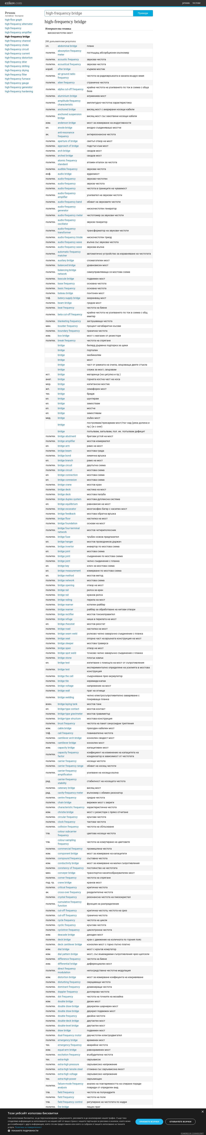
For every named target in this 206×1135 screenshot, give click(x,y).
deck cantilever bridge (70, 944)
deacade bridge (66, 934)
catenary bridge (66, 787)
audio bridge (64, 173)
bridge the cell (65, 676)
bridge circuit (65, 465)
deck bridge (64, 939)
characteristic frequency (71, 807)
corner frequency (67, 877)
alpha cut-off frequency (70, 89)
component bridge (68, 853)
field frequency (66, 1092)
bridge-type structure (69, 718)
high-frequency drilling (17, 66)
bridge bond (64, 455)
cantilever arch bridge (70, 737)
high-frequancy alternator (19, 23)
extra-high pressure (68, 1064)
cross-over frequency (69, 892)
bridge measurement (69, 570)
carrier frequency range (70, 765)
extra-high (63, 1059)
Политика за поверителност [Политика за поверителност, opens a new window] (28, 1127)
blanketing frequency (69, 321)
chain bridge (64, 802)
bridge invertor (66, 546)
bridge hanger (65, 541)
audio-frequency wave (70, 242)
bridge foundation (67, 523)
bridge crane (64, 484)
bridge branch (65, 460)
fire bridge (63, 1106)
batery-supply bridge (69, 298)
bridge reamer (65, 604)
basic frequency (66, 288)
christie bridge (65, 812)
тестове (197, 3)
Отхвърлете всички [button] (180, 1121)
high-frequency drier (16, 61)
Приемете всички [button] (149, 1121)
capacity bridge (66, 747)
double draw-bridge (68, 1006)
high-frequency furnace (18, 78)
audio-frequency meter (70, 215)
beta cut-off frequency (70, 314)
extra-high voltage (67, 1074)
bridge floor (64, 518)
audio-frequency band (70, 201)
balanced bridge (67, 265)
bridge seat (64, 638)
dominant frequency (69, 986)
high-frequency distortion (19, 57)
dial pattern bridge (68, 954)
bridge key (63, 565)
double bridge (65, 1001)
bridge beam (65, 450)
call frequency (65, 733)
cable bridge (64, 728)
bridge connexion (67, 479)
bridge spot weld (67, 653)
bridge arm (64, 445)
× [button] (202, 1112)
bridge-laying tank (67, 704)
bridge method (66, 575)
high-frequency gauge (17, 83)
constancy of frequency (71, 868)
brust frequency (66, 723)
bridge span (64, 648)
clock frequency (66, 821)
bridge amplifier (66, 441)
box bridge (63, 335)
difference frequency (69, 958)
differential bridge (67, 963)
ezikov (13, 3)
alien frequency (66, 82)
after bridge (64, 69)
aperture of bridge (68, 141)
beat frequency (66, 307)
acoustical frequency (69, 64)
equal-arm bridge (67, 1049)
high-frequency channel (18, 40)
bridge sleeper (65, 643)
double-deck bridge (68, 1020)
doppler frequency (68, 991)
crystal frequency (67, 897)
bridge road (64, 628)
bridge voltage (65, 685)
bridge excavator (67, 508)
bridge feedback (67, 513)
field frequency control (70, 1101)
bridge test (64, 662)
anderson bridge (67, 122)
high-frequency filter (16, 74)
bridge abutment (67, 436)
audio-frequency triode (70, 237)
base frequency (66, 283)
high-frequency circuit (17, 49)
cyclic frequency (67, 925)
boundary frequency (69, 330)
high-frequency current (17, 53)
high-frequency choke (17, 45)
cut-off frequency (67, 910)
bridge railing (65, 599)
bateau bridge (65, 293)
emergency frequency (70, 1044)
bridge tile (63, 680)
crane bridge (64, 882)
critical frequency (67, 887)
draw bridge (64, 1030)
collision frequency (68, 826)
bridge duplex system (69, 499)
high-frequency (13, 28)
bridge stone (65, 657)
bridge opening (66, 585)
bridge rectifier (66, 614)
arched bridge (65, 155)
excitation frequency (69, 1054)
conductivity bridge (68, 863)
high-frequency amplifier (18, 32)
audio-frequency (67, 178)
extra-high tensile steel (70, 1069)
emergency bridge (68, 1040)
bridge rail (63, 590)
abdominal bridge (67, 46)
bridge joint (64, 551)
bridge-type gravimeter (70, 713)
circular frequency (68, 816)
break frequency (67, 340)
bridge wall (64, 690)
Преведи (143, 13)
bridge (61, 345)
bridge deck (64, 489)
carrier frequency (67, 761)
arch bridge (64, 150)
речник (186, 3)
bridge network (66, 580)
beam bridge (65, 302)
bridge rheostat (66, 623)
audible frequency (67, 169)
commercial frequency (70, 848)
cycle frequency (66, 920)
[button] (69, 1131)
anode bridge (65, 127)
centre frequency (67, 797)
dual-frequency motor (69, 1035)
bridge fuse (64, 536)
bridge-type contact (68, 708)
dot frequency (65, 996)
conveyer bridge (66, 872)
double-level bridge (68, 1025)
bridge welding (66, 697)
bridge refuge (65, 619)
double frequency (67, 1015)
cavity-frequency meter (70, 792)
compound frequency (69, 858)
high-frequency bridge (17, 36)
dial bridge (63, 949)
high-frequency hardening (19, 91)
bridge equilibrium (68, 504)
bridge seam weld (67, 633)
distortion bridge (67, 977)
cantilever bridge (67, 742)
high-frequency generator (19, 87)
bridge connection (68, 474)
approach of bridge (68, 145)
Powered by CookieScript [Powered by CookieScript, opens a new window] (192, 1133)
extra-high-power (67, 1078)
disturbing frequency (69, 982)
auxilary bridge (66, 260)
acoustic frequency (68, 59)
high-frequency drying (17, 70)
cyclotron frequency (69, 929)
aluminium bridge (67, 95)
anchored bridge (67, 109)
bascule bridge (66, 278)
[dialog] (103, 1121)
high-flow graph (13, 19)
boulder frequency (68, 326)
